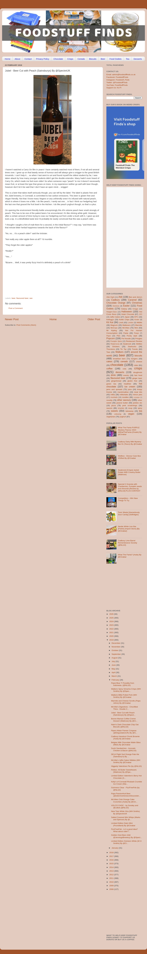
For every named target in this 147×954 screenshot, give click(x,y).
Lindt (121, 322)
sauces (109, 408)
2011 (111, 878)
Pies (118, 336)
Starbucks (132, 346)
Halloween (126, 311)
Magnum (114, 325)
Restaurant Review (134, 341)
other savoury (124, 400)
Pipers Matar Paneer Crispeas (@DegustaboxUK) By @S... (124, 732)
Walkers (119, 352)
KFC (136, 317)
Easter (126, 305)
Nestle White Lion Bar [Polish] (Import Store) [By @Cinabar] (129, 528)
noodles (125, 397)
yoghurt (123, 417)
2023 (111, 625)
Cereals (81, 59)
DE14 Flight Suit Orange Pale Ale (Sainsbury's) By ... (125, 755)
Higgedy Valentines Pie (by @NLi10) (126, 766)
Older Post (94, 319)
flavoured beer (22, 298)
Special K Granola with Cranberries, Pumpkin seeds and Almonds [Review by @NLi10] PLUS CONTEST (130, 487)
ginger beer (137, 378)
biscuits (138, 355)
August (115, 658)
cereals (124, 361)
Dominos (116, 306)
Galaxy (124, 309)
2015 (111, 863)
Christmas (137, 302)
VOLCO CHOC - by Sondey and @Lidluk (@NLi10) (124, 806)
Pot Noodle (126, 339)
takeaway (129, 411)
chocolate (116, 365)
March (114, 676)
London (130, 323)
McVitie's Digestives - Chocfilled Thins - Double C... (124, 708)
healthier (127, 384)
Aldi (120, 297)
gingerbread (116, 381)
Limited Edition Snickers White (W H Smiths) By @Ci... (126, 842)
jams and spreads (114, 389)
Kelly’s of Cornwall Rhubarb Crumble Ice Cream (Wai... (126, 783)
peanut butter (122, 403)
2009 (111, 886)
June (114, 665)
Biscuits (92, 59)
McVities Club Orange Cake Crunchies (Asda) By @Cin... (124, 800)
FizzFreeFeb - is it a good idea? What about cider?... (124, 830)
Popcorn (110, 338)
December (116, 643)
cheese (139, 362)
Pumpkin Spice (116, 341)
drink (113, 375)
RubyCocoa (115, 344)
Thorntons (110, 349)
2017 (111, 856)
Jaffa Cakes (115, 317)
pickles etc (137, 403)
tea (140, 411)
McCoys (114, 328)
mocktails (114, 397)
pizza (113, 405)
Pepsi (108, 336)
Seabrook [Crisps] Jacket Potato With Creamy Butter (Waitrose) (129, 472)
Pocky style (132, 336)
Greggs (135, 309)
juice (130, 389)
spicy (140, 408)
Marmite (138, 325)
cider (136, 365)
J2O (140, 314)
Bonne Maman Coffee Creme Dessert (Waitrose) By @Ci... (124, 720)
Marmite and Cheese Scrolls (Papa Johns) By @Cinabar (125, 702)
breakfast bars (119, 359)
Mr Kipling (111, 330)
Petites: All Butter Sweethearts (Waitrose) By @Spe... (124, 771)
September (116, 654)
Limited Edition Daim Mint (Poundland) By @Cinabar (123, 824)
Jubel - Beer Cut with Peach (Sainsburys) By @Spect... (123, 714)
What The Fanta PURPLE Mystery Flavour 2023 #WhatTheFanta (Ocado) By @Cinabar (130, 430)
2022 (111, 629)
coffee (109, 368)
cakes (109, 361)
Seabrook (127, 344)
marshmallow (123, 392)
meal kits (138, 392)
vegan (131, 414)
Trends (135, 349)
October (115, 650)
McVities (126, 328)
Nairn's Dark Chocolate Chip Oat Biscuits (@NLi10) (124, 725)
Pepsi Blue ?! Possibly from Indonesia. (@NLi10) (122, 684)
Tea (127, 59)
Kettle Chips (124, 320)
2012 (111, 875)
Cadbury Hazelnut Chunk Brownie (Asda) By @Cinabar (125, 737)
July (114, 661)
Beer (103, 59)
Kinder (136, 320)
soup (130, 408)
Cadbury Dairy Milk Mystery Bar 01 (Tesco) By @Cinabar (130, 443)
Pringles (138, 339)
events (126, 375)
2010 (111, 882)
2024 (111, 621)
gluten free (132, 381)
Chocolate (58, 59)
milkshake (124, 395)
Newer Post (12, 319)
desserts (120, 372)
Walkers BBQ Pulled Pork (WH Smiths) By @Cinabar (124, 696)
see (30, 298)
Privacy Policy (42, 59)
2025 (111, 618)
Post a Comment (16, 308)
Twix (108, 352)
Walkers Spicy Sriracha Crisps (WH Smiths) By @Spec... (126, 690)
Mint (136, 328)
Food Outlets (115, 59)
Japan (127, 317)
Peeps (136, 333)
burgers (134, 359)
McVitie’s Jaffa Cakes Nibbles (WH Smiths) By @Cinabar (125, 761)
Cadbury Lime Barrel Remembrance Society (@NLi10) (127, 543)
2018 (111, 852)
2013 (111, 871)
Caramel (132, 300)
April (114, 672)
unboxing (117, 414)
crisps (138, 368)
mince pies (137, 395)
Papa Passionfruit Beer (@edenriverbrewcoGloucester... (125, 795)
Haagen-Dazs (111, 312)
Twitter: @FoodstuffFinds (116, 82)
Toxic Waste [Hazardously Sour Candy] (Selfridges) (129, 513)
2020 (111, 636)
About (17, 59)
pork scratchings (129, 405)
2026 (111, 614)
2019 (111, 640)
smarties (121, 408)
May (114, 669)
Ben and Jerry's (135, 297)
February (116, 680)
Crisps (70, 59)
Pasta (125, 333)
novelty (109, 400)
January (115, 848)
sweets (114, 411)
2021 (111, 632)
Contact (28, 59)
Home (7, 59)
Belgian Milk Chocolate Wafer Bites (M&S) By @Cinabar (126, 743)
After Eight (110, 297)
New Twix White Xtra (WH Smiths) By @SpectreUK (125, 812)
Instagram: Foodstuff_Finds (117, 80)
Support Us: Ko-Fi (113, 88)
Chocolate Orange (115, 302)
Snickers (116, 346)
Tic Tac (123, 349)
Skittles (139, 344)
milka (112, 395)
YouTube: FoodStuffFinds (117, 85)
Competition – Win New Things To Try (128, 499)
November (116, 647)
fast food (138, 375)
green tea (111, 384)
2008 (111, 889)
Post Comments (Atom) (26, 325)
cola (124, 369)
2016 (111, 860)
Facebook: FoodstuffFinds (117, 77)
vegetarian (110, 417)
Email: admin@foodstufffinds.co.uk (121, 74)
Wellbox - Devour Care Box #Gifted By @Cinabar (129, 457)
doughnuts (137, 372)
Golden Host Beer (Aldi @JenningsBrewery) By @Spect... (126, 836)
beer (13, 298)
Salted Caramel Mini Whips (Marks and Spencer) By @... (125, 818)
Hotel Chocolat (127, 314)
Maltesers (126, 325)
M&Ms (139, 322)
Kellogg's (110, 320)
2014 (111, 867)
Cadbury (115, 300)
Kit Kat (109, 322)
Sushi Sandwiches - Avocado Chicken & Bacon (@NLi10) (123, 749)
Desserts (138, 59)
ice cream (129, 386)
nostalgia (137, 397)
